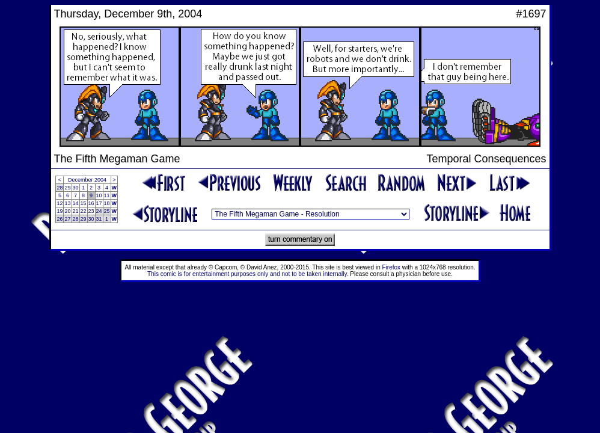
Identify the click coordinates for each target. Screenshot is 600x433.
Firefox (391, 267)
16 (91, 203)
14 (76, 203)
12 (60, 203)
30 (76, 188)
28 (60, 188)
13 (67, 203)
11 (107, 195)
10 (99, 195)
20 (67, 211)
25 (107, 211)
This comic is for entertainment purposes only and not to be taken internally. (247, 274)
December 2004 (87, 180)
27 (67, 219)
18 (107, 203)
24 (99, 211)
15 (84, 203)
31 (99, 219)
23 (91, 211)
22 (84, 211)
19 (60, 211)
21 (76, 211)
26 (60, 219)
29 (67, 188)
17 (99, 203)
